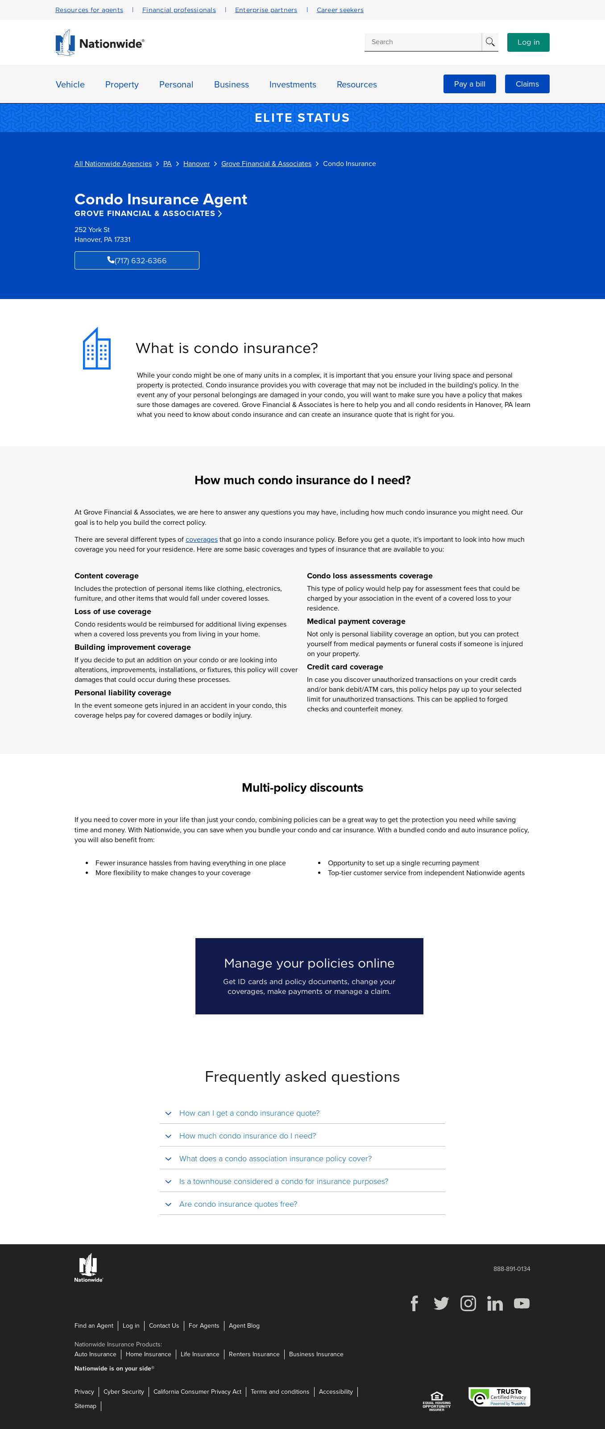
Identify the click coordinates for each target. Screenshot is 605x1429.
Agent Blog (244, 1325)
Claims (527, 84)
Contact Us (164, 1325)
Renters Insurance (254, 1354)
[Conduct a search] (423, 42)
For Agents (204, 1325)
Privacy (84, 1392)
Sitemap (85, 1406)
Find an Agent (94, 1325)
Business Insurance (316, 1354)
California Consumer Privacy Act (197, 1392)
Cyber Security (124, 1392)
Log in (529, 42)
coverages (202, 539)
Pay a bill (469, 84)
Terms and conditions (280, 1392)
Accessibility (336, 1392)
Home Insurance (148, 1354)
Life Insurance (200, 1354)
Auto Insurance (95, 1354)
